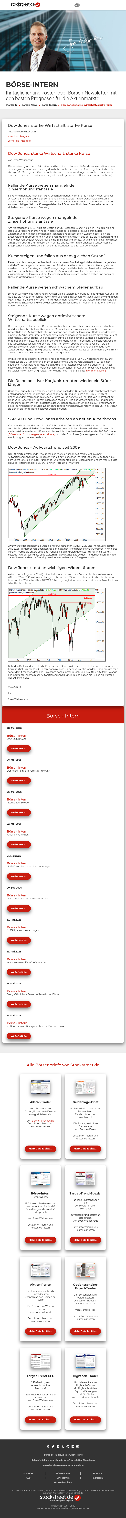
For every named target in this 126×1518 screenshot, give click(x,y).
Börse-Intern (49, 105)
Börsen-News (29, 105)
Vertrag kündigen (63, 1482)
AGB (28, 1478)
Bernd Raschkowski (43, 1120)
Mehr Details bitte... (40, 1148)
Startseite (12, 105)
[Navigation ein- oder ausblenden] (113, 5)
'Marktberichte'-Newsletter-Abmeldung (63, 1465)
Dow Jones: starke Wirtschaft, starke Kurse (87, 105)
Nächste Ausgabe (20, 136)
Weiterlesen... (19, 748)
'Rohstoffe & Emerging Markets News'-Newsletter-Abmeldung (63, 1460)
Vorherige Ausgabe (19, 140)
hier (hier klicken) (96, 370)
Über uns (97, 1473)
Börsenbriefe (63, 1473)
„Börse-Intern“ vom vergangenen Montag (32, 434)
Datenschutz (63, 1478)
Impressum (98, 1478)
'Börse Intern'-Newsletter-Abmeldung (63, 1455)
